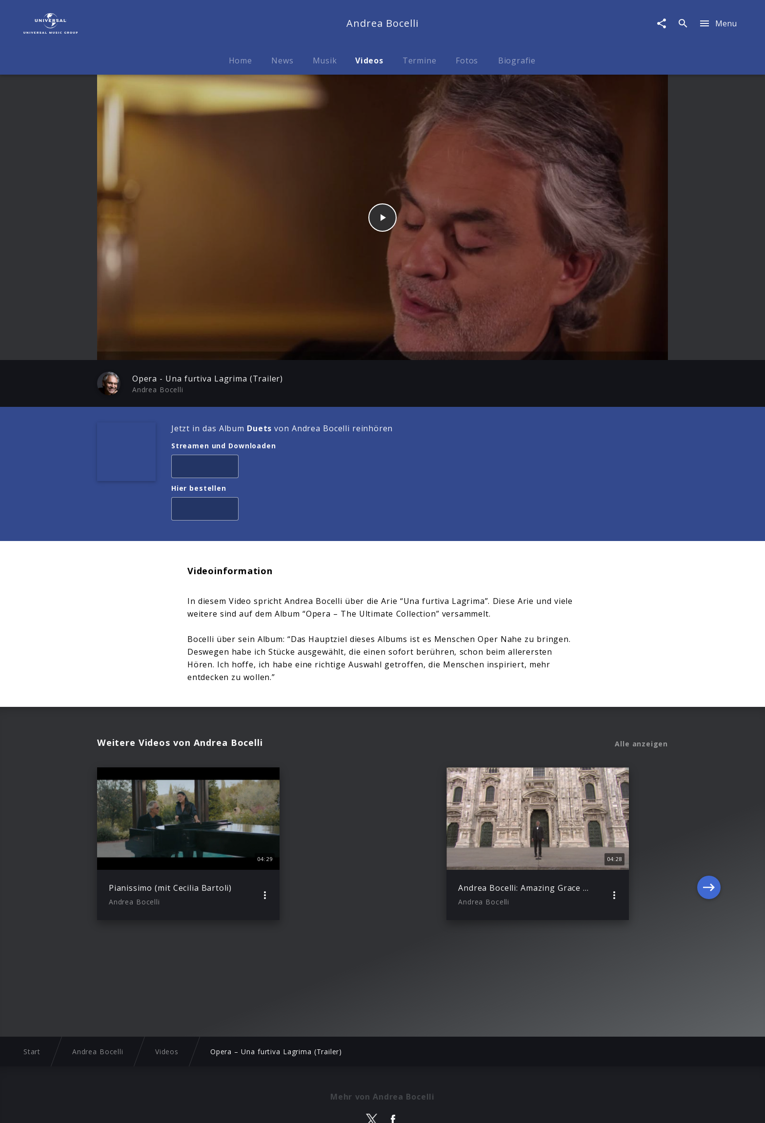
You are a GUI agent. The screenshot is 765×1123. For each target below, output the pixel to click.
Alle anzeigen (641, 744)
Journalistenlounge (511, 1106)
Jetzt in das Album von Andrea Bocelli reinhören (282, 428)
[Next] (709, 844)
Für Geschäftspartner (593, 1106)
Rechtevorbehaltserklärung (231, 1106)
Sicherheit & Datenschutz (334, 1106)
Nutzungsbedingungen (429, 1106)
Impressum (153, 1106)
